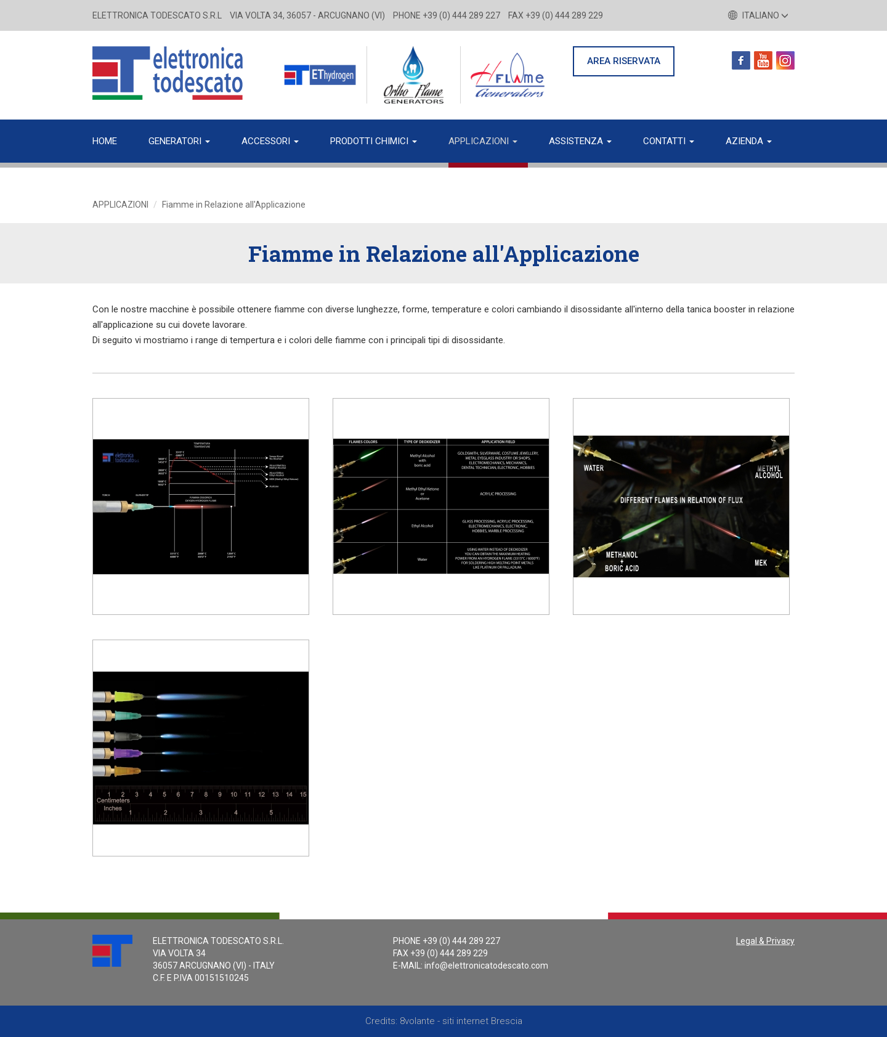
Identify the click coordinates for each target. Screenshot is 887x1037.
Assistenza (580, 141)
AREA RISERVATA (623, 61)
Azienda (749, 141)
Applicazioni (482, 141)
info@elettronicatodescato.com (486, 965)
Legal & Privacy (765, 941)
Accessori (270, 141)
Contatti (668, 141)
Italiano (758, 15)
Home (104, 141)
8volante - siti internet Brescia (461, 1021)
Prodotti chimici (373, 141)
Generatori (179, 141)
